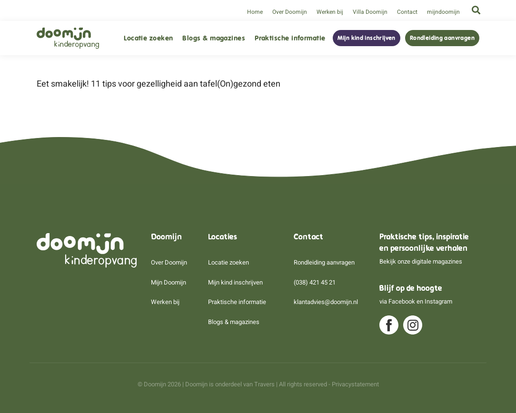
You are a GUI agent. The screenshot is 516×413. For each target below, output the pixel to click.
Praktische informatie (290, 38)
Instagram (438, 301)
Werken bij (330, 12)
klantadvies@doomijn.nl (326, 301)
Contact (407, 12)
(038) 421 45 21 (315, 282)
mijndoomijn (443, 12)
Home (255, 12)
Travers (264, 384)
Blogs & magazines (213, 38)
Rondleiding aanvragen (442, 38)
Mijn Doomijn (168, 282)
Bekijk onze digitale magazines (420, 261)
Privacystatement (355, 384)
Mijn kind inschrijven (366, 38)
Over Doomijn (289, 12)
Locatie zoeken (148, 38)
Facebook (401, 301)
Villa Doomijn (370, 12)
